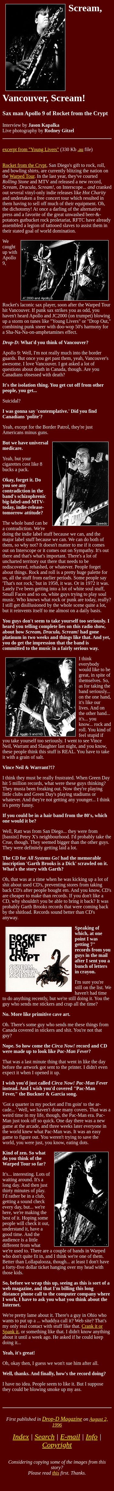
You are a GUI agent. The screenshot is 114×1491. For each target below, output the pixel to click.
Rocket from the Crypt (24, 165)
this (55, 1472)
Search (45, 1437)
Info (92, 1437)
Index (21, 1437)
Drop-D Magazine (62, 1419)
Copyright (57, 1445)
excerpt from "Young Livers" (30, 149)
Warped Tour (21, 176)
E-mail (70, 1437)
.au (80, 149)
